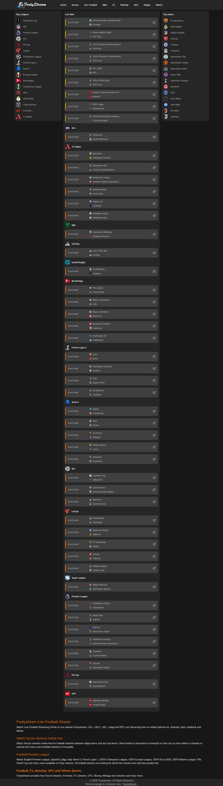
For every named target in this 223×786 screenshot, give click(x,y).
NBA (104, 5)
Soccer (75, 5)
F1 (114, 5)
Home (63, 5)
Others (159, 5)
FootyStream (130, 784)
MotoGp (124, 5)
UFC (136, 5)
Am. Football (90, 5)
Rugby (147, 5)
